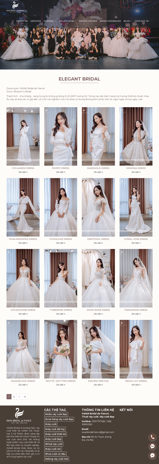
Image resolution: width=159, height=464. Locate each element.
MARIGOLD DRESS (98, 168)
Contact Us (141, 21)
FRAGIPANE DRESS (136, 309)
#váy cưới (50, 424)
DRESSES (50, 21)
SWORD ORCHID (98, 380)
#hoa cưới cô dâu (55, 454)
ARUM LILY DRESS (136, 380)
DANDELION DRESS (23, 380)
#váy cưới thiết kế (55, 434)
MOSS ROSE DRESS (98, 309)
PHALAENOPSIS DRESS (23, 239)
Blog (128, 21)
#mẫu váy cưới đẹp (56, 414)
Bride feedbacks (110, 21)
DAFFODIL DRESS (98, 239)
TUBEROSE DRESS (61, 309)
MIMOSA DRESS (136, 168)
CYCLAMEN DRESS (23, 168)
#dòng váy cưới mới (56, 458)
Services (35, 21)
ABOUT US (22, 21)
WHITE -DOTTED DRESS (61, 380)
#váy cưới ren (53, 449)
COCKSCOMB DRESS (23, 309)
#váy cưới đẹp (53, 439)
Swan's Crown (88, 21)
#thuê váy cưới (53, 444)
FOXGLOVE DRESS (61, 239)
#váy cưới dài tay (55, 429)
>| (25, 396)
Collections (67, 21)
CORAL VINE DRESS (136, 239)
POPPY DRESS (60, 168)
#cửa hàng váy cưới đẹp (59, 419)
